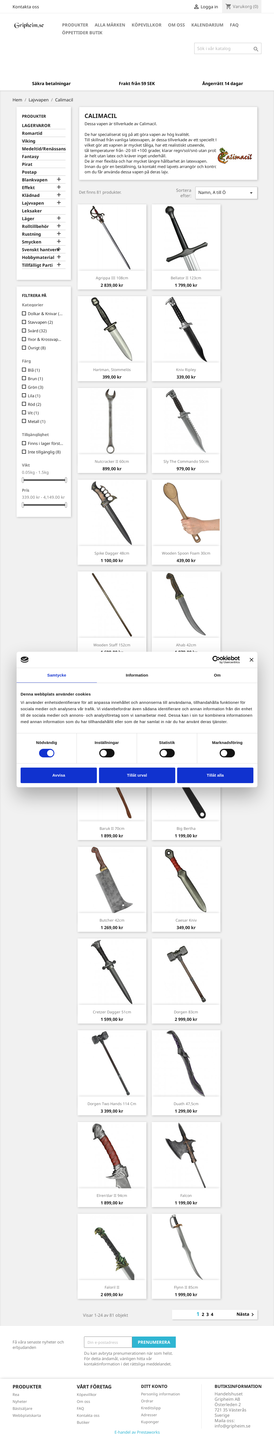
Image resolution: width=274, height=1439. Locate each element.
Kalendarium (207, 25)
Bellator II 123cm (186, 277)
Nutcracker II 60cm (112, 461)
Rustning (31, 234)
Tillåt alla (215, 775)
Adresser (149, 1414)
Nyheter (20, 1401)
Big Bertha (186, 828)
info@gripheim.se (232, 1426)
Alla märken (110, 25)
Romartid (32, 133)
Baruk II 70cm (112, 828)
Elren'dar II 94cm (112, 1195)
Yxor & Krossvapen (45, 339)
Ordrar (147, 1400)
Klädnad (31, 195)
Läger (28, 219)
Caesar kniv (186, 920)
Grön (35, 387)
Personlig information (160, 1393)
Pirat (27, 164)
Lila (34, 395)
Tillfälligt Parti (37, 265)
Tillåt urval (137, 775)
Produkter (75, 25)
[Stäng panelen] (251, 660)
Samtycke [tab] (56, 675)
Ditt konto (154, 1386)
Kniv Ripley (186, 369)
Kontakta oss (26, 7)
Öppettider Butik (82, 33)
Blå (34, 370)
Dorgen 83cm (186, 1011)
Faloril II (112, 1287)
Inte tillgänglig (44, 452)
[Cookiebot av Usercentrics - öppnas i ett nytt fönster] (216, 660)
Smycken (31, 242)
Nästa (246, 1314)
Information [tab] (137, 675)
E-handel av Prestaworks (137, 1432)
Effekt (28, 187)
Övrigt (37, 347)
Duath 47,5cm (186, 1103)
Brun (35, 378)
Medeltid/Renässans (44, 149)
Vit (33, 412)
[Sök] (227, 48)
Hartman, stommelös (112, 369)
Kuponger (150, 1421)
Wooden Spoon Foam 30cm (186, 553)
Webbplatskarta (27, 1415)
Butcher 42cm (112, 920)
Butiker (83, 1422)
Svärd (37, 330)
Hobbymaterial (38, 257)
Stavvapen (40, 322)
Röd (34, 404)
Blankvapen (34, 180)
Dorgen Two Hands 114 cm (111, 1103)
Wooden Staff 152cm (111, 644)
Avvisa (58, 775)
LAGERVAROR (36, 125)
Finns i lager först (45, 443)
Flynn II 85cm (186, 1287)
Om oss (176, 25)
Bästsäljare (22, 1408)
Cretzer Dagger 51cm (112, 1011)
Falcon (186, 1195)
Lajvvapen (33, 203)
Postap (29, 172)
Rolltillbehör (35, 226)
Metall (36, 421)
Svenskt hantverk (40, 250)
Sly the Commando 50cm (186, 461)
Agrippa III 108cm (112, 277)
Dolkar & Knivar (45, 313)
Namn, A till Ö (226, 192)
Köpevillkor (147, 25)
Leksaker (32, 211)
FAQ (234, 25)
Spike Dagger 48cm (111, 553)
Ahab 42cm (186, 644)
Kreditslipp (151, 1407)
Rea (16, 1394)
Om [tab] (217, 675)
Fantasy (30, 156)
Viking (28, 141)
